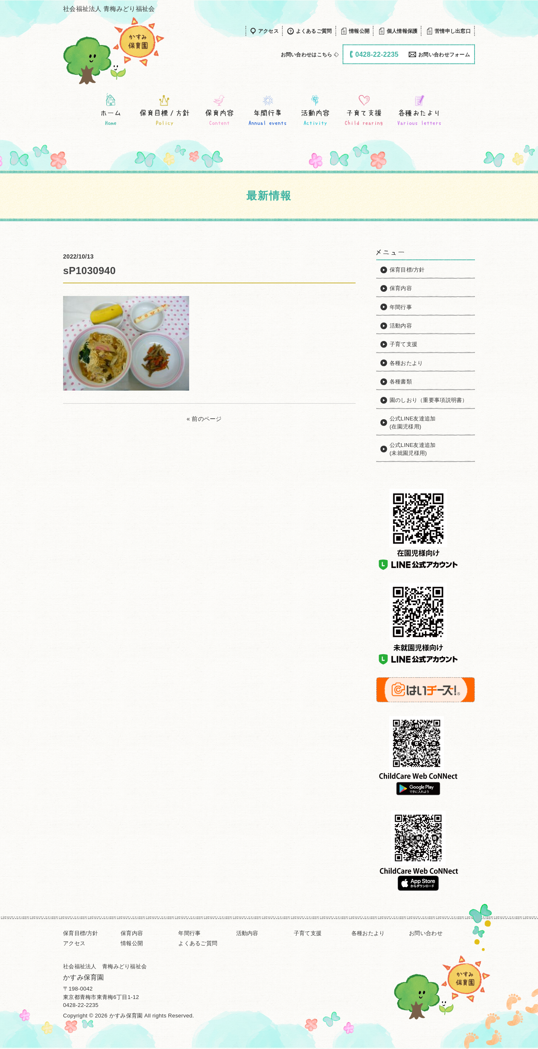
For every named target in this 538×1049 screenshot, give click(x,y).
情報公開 (132, 943)
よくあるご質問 (197, 943)
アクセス (74, 943)
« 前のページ (204, 418)
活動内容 (247, 933)
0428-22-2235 (80, 1005)
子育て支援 (308, 933)
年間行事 (189, 933)
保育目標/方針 (80, 933)
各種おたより (368, 933)
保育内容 (132, 933)
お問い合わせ (426, 933)
